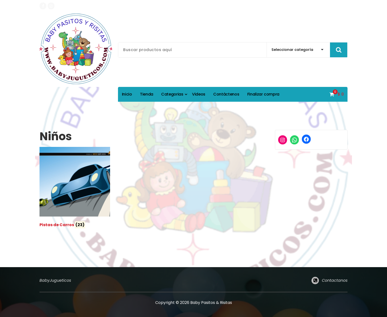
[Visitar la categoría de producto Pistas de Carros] (74, 188)
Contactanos (335, 283)
